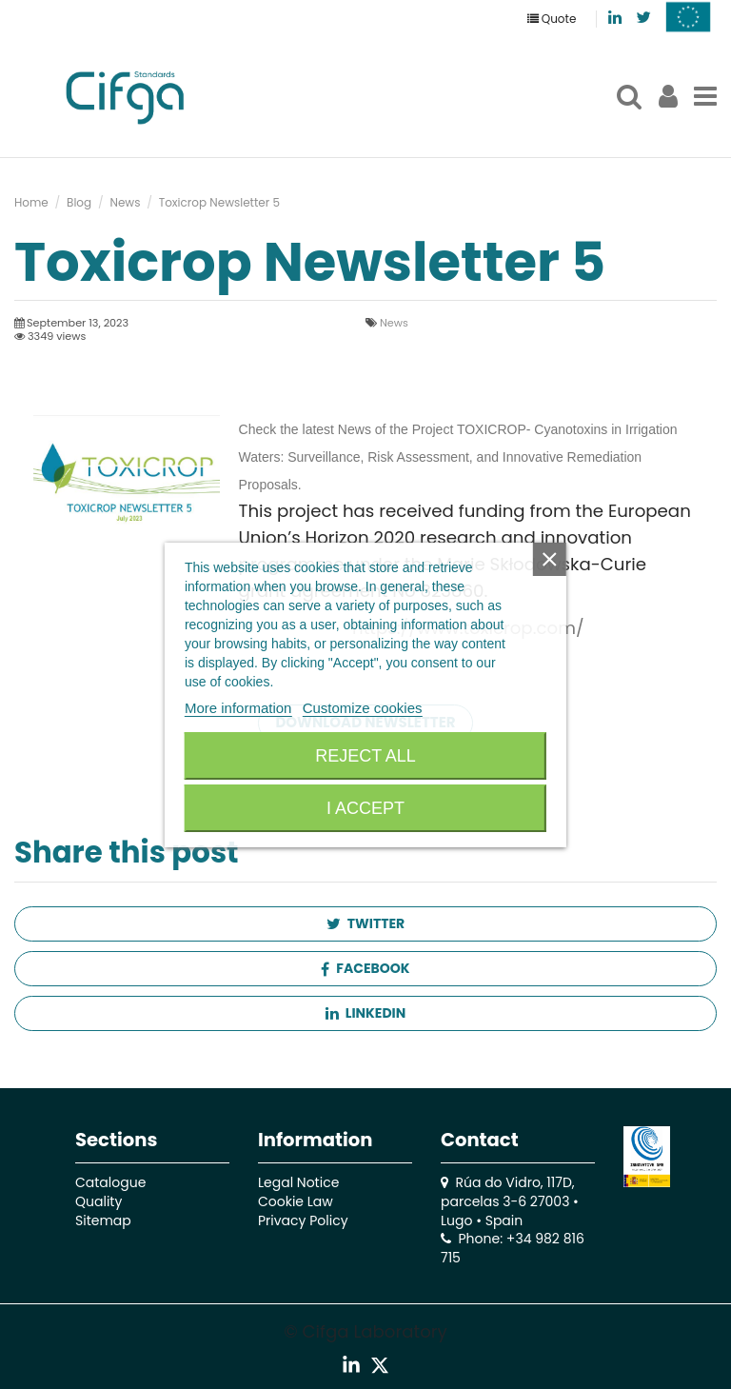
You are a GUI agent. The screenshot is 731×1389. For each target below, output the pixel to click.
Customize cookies (363, 708)
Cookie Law (295, 1201)
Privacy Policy (303, 1220)
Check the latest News (305, 429)
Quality (98, 1201)
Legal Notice (298, 1182)
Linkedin (365, 1012)
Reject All (365, 755)
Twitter (365, 923)
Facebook (365, 968)
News (394, 322)
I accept (365, 808)
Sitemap (103, 1220)
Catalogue (110, 1182)
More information (238, 708)
